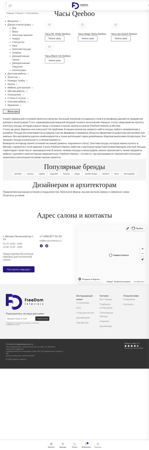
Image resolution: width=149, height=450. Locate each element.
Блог (78, 389)
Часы (14, 45)
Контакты (128, 385)
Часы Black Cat (58, 55)
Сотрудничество (85, 394)
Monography (129, 255)
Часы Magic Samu (92, 33)
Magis (77, 255)
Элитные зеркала (22, 35)
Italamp (66, 255)
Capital (42, 255)
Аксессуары (19, 70)
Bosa (116, 255)
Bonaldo (18, 255)
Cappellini (54, 255)
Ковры (16, 38)
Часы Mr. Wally (57, 33)
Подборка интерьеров (106, 387)
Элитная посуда (21, 49)
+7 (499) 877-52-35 (51, 317)
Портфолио (82, 403)
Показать (8, 184)
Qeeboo (105, 255)
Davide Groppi (91, 255)
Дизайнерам (83, 399)
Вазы (15, 31)
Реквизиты (129, 380)
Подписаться (42, 400)
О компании (82, 384)
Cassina (30, 255)
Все (14, 28)
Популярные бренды (106, 396)
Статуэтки (18, 42)
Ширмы (16, 52)
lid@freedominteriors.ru (51, 322)
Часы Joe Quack (124, 33)
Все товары (106, 380)
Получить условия (13, 276)
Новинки (104, 402)
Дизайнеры (106, 407)
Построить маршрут (19, 350)
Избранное (86, 447)
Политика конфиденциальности (19, 425)
